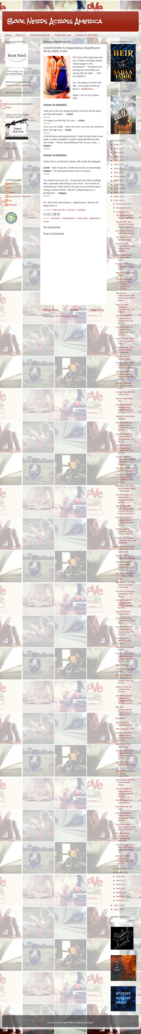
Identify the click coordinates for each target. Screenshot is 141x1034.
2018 (116, 176)
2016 (116, 184)
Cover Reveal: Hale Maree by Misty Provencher (125, 349)
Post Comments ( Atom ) (67, 316)
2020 (116, 168)
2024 (116, 152)
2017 (116, 180)
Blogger (89, 1022)
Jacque (11, 193)
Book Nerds (13, 185)
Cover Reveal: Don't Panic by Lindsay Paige (125, 341)
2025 (116, 148)
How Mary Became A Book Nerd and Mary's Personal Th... (125, 848)
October (120, 212)
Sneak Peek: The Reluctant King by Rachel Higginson (125, 224)
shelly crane (82, 218)
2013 (116, 196)
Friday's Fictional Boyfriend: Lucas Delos (124, 266)
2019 (116, 172)
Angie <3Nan (67, 1022)
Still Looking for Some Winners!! (124, 723)
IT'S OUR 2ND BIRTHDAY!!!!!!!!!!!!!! (126, 764)
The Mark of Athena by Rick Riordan (125, 469)
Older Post (97, 310)
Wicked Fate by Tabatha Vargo (123, 357)
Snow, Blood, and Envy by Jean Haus (124, 257)
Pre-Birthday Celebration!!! (123, 801)
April (118, 888)
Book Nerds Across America (54, 21)
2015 (116, 188)
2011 (116, 905)
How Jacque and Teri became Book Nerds (125, 782)
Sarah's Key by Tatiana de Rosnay (125, 557)
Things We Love (62, 35)
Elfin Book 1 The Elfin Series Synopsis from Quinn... (125, 584)
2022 (116, 160)
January (120, 900)
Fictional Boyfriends (40, 35)
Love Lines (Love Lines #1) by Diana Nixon (125, 620)
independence (69, 218)
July (118, 876)
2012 (116, 200)
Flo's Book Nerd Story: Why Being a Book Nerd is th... (126, 826)
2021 (116, 164)
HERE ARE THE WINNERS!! (123, 745)
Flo (9, 189)
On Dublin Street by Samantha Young (125, 232)
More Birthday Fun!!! (125, 729)
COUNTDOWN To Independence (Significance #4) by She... (124, 319)
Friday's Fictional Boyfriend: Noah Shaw (124, 385)
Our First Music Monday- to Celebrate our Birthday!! (123, 837)
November (121, 208)
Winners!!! (120, 718)
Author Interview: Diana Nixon (123, 612)
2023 (116, 156)
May (118, 884)
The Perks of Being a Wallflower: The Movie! (125, 593)
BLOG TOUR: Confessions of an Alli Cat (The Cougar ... (125, 247)
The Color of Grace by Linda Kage (124, 238)
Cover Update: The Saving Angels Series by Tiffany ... (126, 365)
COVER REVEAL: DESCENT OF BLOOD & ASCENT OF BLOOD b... (124, 284)
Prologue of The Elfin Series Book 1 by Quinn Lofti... (125, 549)
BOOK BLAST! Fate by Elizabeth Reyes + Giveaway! (126, 488)
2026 (116, 144)
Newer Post (50, 310)
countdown (55, 218)
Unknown (12, 206)
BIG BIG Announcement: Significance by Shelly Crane (124, 711)
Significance (87, 89)
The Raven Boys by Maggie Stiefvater (125, 216)
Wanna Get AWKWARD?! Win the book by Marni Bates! (125, 297)
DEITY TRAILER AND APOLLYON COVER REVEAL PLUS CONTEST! (125, 510)
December (121, 204)
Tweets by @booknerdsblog (18, 87)
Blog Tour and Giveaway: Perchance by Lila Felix (125, 308)
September (121, 868)
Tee (10, 202)
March (119, 892)
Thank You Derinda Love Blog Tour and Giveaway (126, 540)
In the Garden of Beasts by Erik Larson (123, 640)
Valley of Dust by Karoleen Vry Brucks (123, 689)
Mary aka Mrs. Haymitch (19, 198)
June (118, 880)
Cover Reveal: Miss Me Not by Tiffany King (125, 575)
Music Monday (122, 665)
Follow (8, 109)
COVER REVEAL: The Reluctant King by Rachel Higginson (126, 460)
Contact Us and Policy (87, 35)
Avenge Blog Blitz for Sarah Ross (125, 393)
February (120, 896)
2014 (116, 192)
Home (8, 35)
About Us (20, 35)
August (119, 872)
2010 (116, 909)
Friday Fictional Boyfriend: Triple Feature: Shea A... (125, 531)
